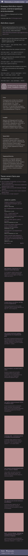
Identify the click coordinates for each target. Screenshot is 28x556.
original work (18, 18)
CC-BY (12, 18)
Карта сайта (10, 549)
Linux (2, 14)
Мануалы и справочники (14, 1)
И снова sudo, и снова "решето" (10, 192)
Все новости (7, 241)
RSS (22, 241)
